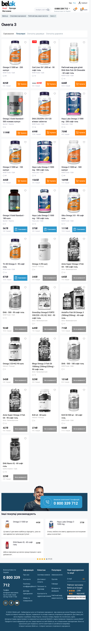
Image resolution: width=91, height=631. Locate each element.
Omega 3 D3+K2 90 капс (13, 364)
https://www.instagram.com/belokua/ (6, 603)
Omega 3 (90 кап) (40, 264)
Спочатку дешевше (35, 34)
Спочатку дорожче (54, 34)
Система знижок (43, 575)
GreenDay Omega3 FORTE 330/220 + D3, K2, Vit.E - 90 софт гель (43, 315)
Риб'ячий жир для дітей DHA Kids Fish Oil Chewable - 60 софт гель (73, 70)
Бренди (12, 8)
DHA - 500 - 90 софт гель (13, 312)
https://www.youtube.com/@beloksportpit (17, 603)
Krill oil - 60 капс (39, 415)
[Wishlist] (25, 42)
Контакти (27, 579)
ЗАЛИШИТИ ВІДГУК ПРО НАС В (76, 597)
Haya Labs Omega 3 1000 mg (65, 523)
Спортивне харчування (18, 16)
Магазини (6, 11)
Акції (4, 8)
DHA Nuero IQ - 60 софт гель (23, 543)
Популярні (20, 34)
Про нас (26, 575)
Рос (74, 3)
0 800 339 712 (11, 581)
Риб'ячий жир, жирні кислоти (38, 16)
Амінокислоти (57, 575)
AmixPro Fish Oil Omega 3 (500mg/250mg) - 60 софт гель (72, 315)
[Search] (48, 9)
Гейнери (55, 584)
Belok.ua (5, 16)
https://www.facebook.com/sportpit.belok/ (11, 603)
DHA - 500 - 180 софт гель (72, 364)
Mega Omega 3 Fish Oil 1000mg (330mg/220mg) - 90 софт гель (43, 366)
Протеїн (54, 579)
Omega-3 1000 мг (20, 522)
